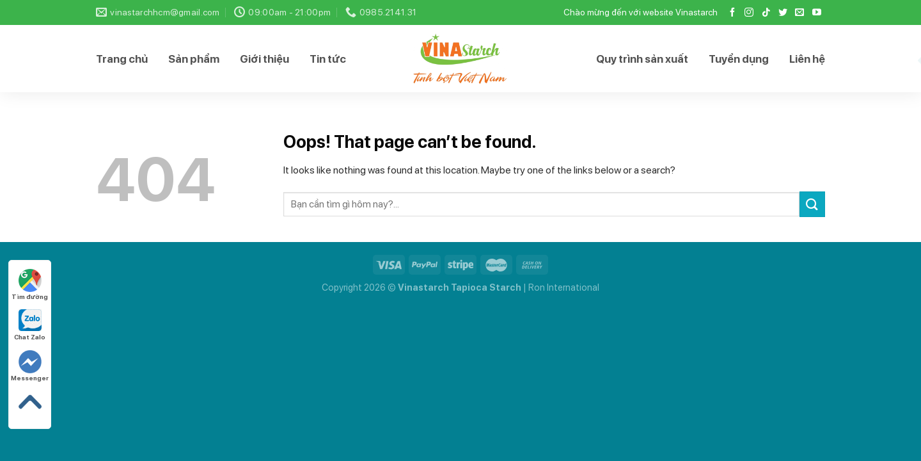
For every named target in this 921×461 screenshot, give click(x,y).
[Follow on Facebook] (732, 13)
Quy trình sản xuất (642, 59)
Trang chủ (122, 59)
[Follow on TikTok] (766, 13)
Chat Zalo (29, 325)
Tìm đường (30, 284)
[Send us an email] (799, 13)
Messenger (30, 366)
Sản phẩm (193, 59)
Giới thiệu (264, 59)
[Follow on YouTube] (817, 13)
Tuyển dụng (739, 59)
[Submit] (812, 203)
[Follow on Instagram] (749, 13)
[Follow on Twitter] (783, 13)
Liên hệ (807, 59)
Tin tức (328, 59)
